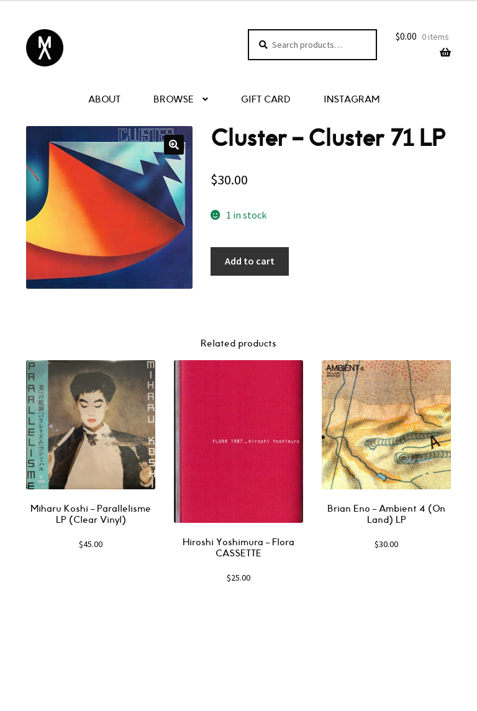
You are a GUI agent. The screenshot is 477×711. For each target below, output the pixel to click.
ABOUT (104, 100)
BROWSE (173, 100)
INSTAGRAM (351, 100)
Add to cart (250, 261)
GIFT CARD (266, 100)
